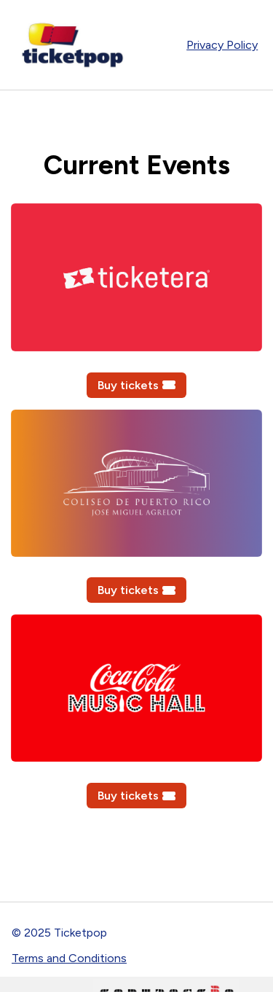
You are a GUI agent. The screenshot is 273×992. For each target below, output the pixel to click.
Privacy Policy (222, 45)
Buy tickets (136, 385)
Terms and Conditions (69, 958)
